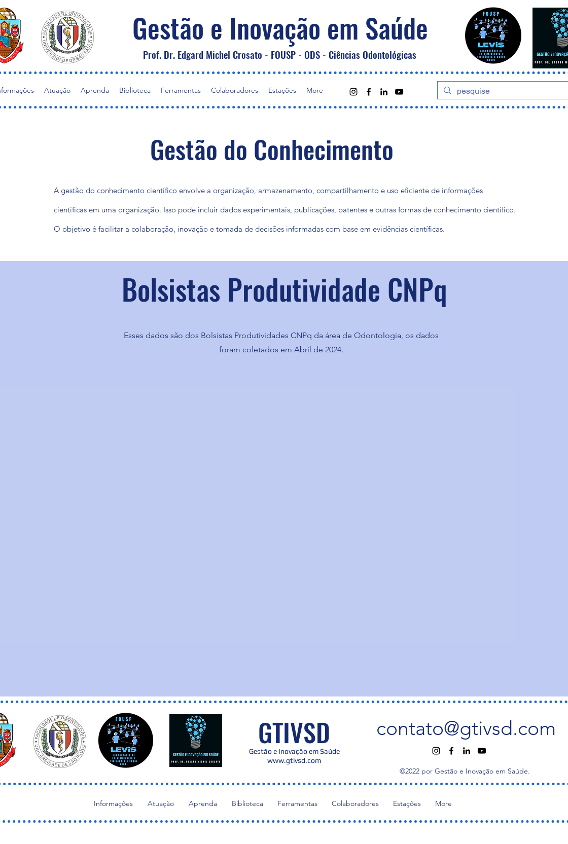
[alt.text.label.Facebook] (369, 92)
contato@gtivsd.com (466, 728)
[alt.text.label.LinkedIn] (384, 92)
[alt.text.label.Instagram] (353, 92)
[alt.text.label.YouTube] (399, 92)
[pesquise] (505, 91)
